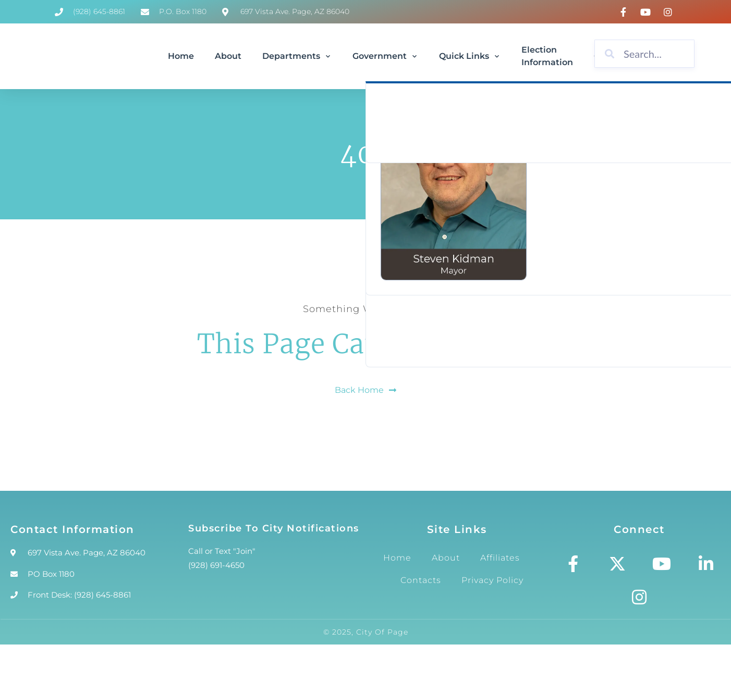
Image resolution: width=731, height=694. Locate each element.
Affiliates (500, 558)
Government (385, 56)
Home (181, 56)
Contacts (420, 580)
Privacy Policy (492, 580)
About (228, 56)
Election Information (547, 56)
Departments (297, 56)
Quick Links (470, 56)
